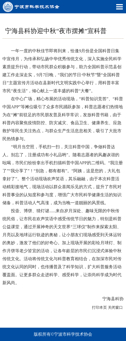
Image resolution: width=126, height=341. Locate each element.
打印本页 (99, 308)
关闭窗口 (115, 308)
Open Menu (119, 6)
